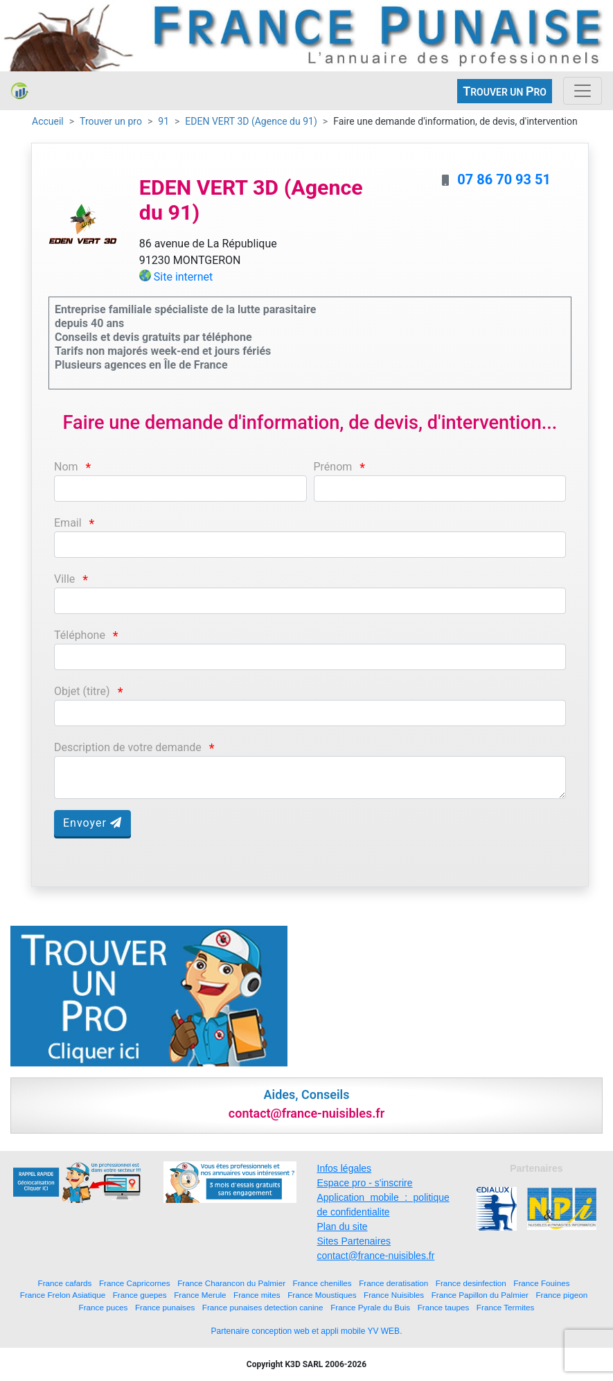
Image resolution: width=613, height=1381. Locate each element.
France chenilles (322, 1282)
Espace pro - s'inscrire (365, 1182)
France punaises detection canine (262, 1307)
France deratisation (393, 1282)
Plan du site (342, 1226)
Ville (64, 579)
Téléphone (79, 635)
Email (68, 523)
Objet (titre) (82, 691)
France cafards (65, 1282)
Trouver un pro (111, 121)
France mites (257, 1294)
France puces (103, 1307)
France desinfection (471, 1282)
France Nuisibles (394, 1294)
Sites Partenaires (354, 1241)
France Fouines (541, 1282)
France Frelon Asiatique (62, 1294)
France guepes (140, 1294)
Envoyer (92, 822)
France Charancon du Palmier (231, 1282)
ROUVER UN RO (505, 91)
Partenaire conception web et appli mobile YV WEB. (306, 1331)
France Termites (506, 1307)
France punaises (165, 1307)
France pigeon (561, 1294)
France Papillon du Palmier (480, 1294)
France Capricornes (134, 1282)
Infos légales (344, 1168)
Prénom (333, 466)
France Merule (200, 1294)
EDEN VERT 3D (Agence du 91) (251, 121)
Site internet (183, 276)
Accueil (48, 121)
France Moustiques (321, 1294)
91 (163, 121)
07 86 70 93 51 (504, 179)
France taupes (444, 1307)
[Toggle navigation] (582, 91)
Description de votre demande (128, 747)
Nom (66, 466)
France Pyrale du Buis (370, 1307)
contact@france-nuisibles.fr (376, 1255)
